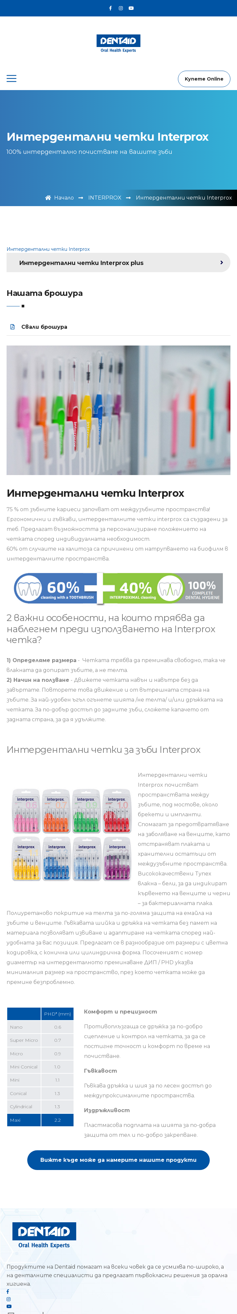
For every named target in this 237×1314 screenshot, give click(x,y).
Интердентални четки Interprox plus (81, 263)
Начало (59, 198)
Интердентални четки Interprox (48, 249)
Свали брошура (39, 327)
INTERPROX (104, 198)
